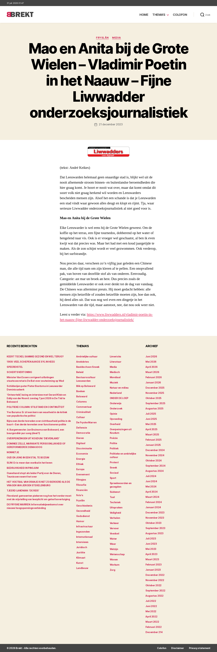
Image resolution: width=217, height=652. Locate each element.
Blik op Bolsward (85, 385)
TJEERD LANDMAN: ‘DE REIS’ (23, 490)
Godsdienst (83, 515)
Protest (114, 462)
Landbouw (82, 567)
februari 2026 (154, 377)
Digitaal (80, 443)
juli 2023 (151, 538)
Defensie (81, 427)
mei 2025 (151, 423)
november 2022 (155, 580)
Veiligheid (115, 512)
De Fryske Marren (86, 422)
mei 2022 (151, 611)
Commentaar (84, 406)
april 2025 (151, 429)
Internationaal (84, 536)
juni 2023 (151, 543)
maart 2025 (152, 434)
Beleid (79, 371)
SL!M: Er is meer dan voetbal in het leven (29, 462)
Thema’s (158, 14)
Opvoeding (116, 418)
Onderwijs (116, 403)
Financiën (82, 489)
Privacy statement (199, 647)
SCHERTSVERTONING (19, 371)
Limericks (115, 356)
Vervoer (114, 528)
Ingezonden (83, 531)
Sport (113, 477)
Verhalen (115, 517)
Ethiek (79, 463)
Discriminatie (84, 448)
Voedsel (114, 533)
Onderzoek (116, 408)
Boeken (80, 391)
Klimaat (80, 557)
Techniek (115, 502)
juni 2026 (151, 356)
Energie (80, 458)
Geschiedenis (84, 505)
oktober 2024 (154, 460)
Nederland (116, 392)
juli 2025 (151, 413)
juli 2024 (151, 475)
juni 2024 (151, 481)
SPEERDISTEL (15, 366)
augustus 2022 (154, 595)
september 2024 (155, 465)
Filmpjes (81, 479)
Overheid (115, 423)
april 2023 (151, 554)
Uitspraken (116, 507)
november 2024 (155, 455)
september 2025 (155, 403)
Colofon (180, 14)
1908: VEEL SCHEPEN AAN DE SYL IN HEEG (31, 361)
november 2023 (155, 517)
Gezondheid (83, 510)
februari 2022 (154, 626)
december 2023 (155, 512)
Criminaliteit (83, 411)
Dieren (80, 437)
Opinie (113, 413)
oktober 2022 (153, 585)
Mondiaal (115, 377)
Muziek (114, 382)
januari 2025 (153, 444)
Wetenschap (117, 554)
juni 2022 (151, 606)
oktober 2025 (153, 397)
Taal (112, 496)
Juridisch (81, 547)
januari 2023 (153, 569)
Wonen (114, 559)
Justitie (80, 552)
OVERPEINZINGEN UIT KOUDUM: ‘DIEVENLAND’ (33, 438)
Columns (81, 401)
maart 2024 (152, 496)
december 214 (154, 632)
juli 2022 (151, 600)
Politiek (114, 448)
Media (116, 37)
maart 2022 (152, 621)
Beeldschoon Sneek (87, 366)
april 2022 (151, 616)
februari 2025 (154, 439)
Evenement (83, 474)
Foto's (79, 495)
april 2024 (151, 491)
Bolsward (81, 396)
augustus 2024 (155, 470)
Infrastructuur (84, 526)
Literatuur (115, 361)
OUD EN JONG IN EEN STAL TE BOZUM (28, 457)
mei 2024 (151, 486)
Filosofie (81, 484)
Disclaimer (177, 647)
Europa (80, 469)
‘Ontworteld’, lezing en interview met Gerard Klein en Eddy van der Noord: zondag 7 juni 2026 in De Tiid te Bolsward (36, 398)
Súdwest (115, 491)
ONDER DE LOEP (119, 397)
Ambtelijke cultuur (87, 356)
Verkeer (114, 522)
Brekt (19, 647)
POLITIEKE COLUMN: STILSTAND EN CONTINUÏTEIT (35, 406)
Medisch (115, 371)
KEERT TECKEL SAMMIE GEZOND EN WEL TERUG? (35, 356)
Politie (113, 443)
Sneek (113, 467)
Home (143, 14)
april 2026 (151, 366)
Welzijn (114, 548)
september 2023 (155, 527)
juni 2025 (151, 418)
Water (113, 538)
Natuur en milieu (119, 387)
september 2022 (155, 590)
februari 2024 (154, 501)
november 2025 (155, 392)
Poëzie (114, 437)
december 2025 (155, 387)
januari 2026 (153, 382)
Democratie (83, 432)
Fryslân (102, 37)
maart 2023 (152, 559)
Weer (113, 543)
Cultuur (80, 417)
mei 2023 (151, 548)
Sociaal (114, 472)
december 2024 (155, 449)
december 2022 (155, 574)
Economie (82, 453)
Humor (80, 521)
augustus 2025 (154, 408)
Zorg (112, 569)
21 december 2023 (111, 124)
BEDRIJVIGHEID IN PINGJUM (23, 467)
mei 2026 (151, 361)
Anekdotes (82, 361)
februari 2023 (154, 564)
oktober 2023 (153, 522)
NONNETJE (13, 452)
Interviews (82, 541)
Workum (114, 564)
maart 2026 (152, 371)
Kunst (79, 562)
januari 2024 (153, 507)
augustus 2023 (154, 533)
